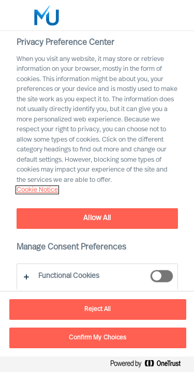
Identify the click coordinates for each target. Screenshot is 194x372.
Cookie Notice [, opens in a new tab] (37, 190)
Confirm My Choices (97, 338)
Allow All (97, 218)
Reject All (97, 309)
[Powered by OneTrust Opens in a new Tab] (149, 365)
